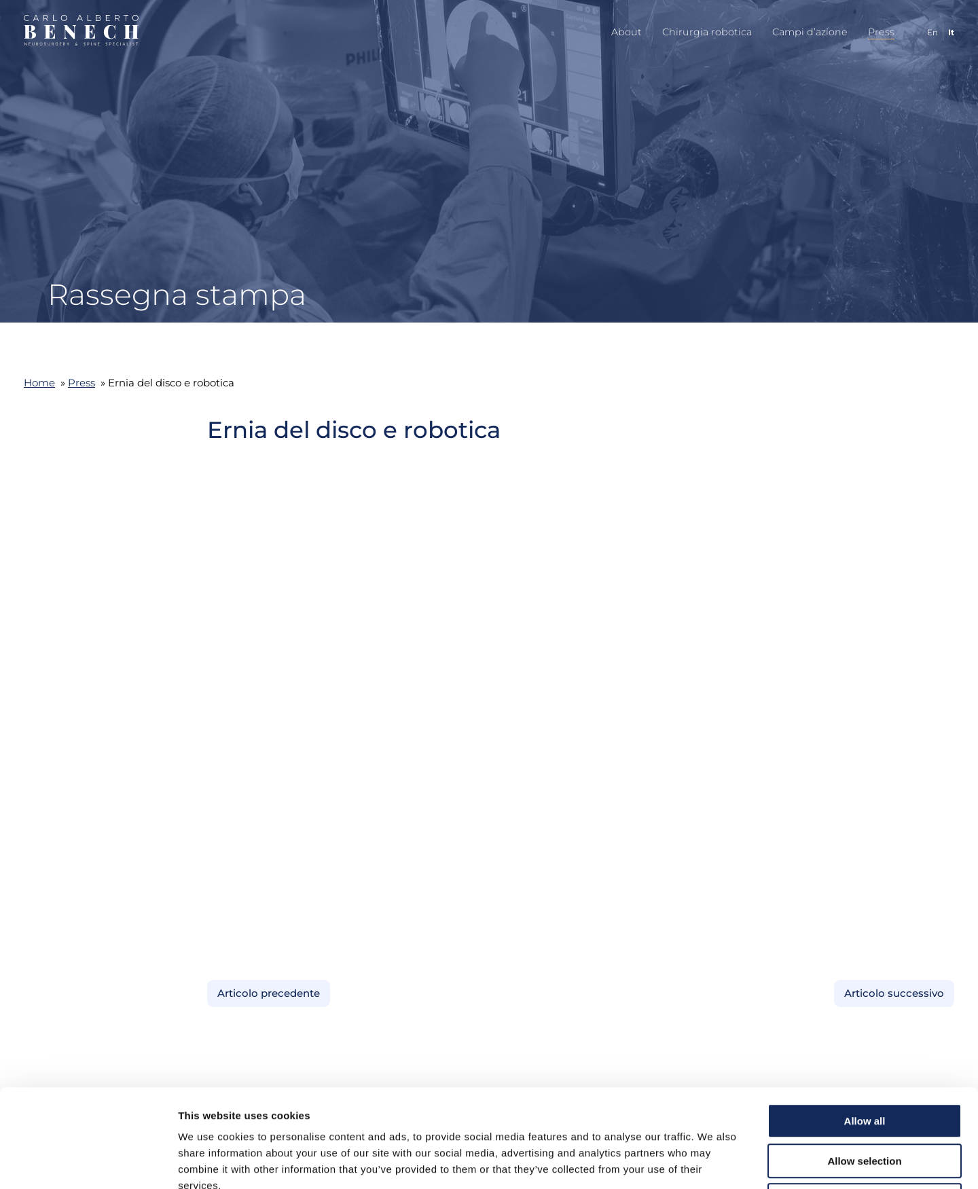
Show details (712, 1162)
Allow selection (864, 1063)
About (626, 32)
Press (881, 32)
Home (39, 382)
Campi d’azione (810, 32)
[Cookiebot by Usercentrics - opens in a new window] (88, 1162)
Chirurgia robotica (707, 32)
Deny (864, 1102)
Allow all (865, 1023)
